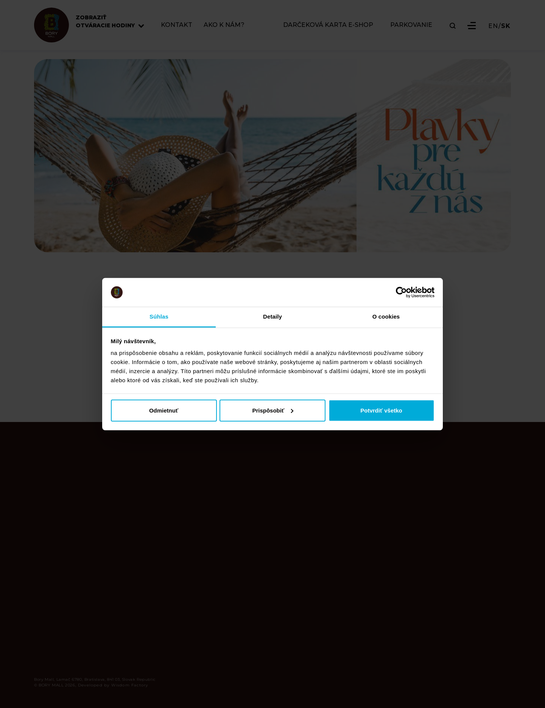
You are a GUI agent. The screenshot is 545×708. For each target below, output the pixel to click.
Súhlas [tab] (158, 316)
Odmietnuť (163, 410)
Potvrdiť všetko (381, 410)
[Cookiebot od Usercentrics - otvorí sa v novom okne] (401, 292)
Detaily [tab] (272, 316)
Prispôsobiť (272, 410)
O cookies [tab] (386, 316)
